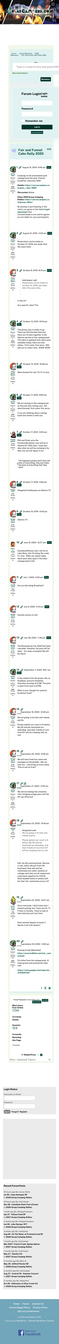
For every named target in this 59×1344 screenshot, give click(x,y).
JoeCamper (13, 174)
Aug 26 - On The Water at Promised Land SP (23, 1234)
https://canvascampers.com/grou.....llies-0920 (33, 186)
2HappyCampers (12, 279)
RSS (49, 149)
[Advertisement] (29, 37)
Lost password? (37, 132)
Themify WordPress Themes (41, 1321)
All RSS (45, 1000)
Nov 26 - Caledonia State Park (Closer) (21, 1204)
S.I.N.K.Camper (13, 907)
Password (8, 1102)
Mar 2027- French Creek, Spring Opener (22, 1244)
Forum (25, 1303)
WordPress (22, 1321)
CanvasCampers (27, 1317)
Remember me (33, 120)
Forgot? (15, 1112)
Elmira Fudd (13, 550)
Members (45, 79)
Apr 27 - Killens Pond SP (15, 1214)
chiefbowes (12, 585)
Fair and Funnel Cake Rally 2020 (33, 55)
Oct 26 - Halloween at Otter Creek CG (21, 1283)
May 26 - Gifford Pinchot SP (16, 1264)
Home (16, 1303)
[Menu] (53, 4)
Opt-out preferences (28, 1311)
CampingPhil (12, 440)
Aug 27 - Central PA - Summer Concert (21, 1274)
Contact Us (38, 1303)
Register (23, 1112)
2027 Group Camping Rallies (19, 1217)
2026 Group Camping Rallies (19, 1197)
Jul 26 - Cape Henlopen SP (15, 1195)
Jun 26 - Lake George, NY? (15, 1224)
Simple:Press (30, 1055)
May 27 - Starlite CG (13, 1254)
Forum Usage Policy (19, 1307)
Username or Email (12, 1094)
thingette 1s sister (12, 520)
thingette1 (12, 490)
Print (49, 167)
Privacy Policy (40, 1307)
